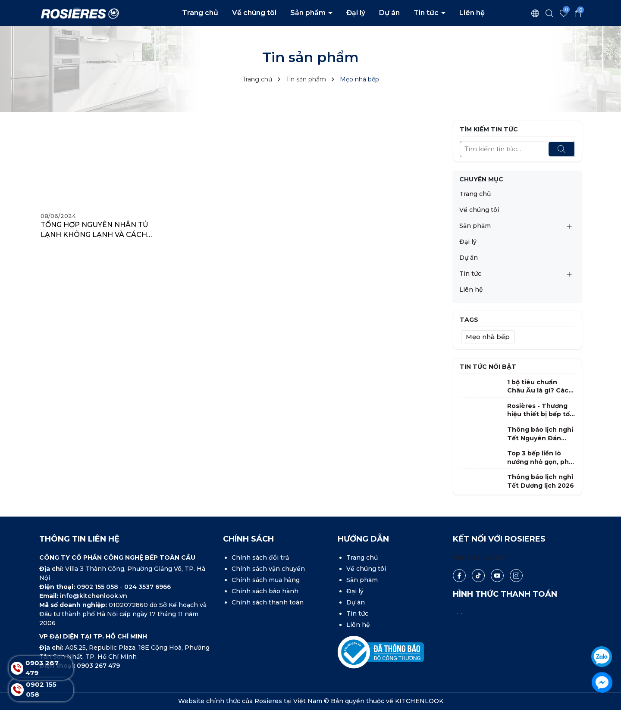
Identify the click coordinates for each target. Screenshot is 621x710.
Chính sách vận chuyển (268, 569)
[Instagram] (516, 575)
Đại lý (355, 13)
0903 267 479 (98, 666)
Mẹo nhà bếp (488, 337)
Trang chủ (200, 13)
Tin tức (427, 13)
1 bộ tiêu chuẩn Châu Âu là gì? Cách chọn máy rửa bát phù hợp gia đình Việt (540, 386)
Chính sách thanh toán (268, 602)
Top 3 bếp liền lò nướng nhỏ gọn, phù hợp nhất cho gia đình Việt (540, 457)
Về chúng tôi (254, 13)
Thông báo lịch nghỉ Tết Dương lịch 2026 (540, 481)
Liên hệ (472, 13)
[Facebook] (459, 575)
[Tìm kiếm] (561, 149)
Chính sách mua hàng (266, 580)
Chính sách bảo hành (265, 591)
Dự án (389, 13)
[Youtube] (497, 575)
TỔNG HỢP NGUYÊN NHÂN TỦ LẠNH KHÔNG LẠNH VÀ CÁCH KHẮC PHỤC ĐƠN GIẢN (94, 230)
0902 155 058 (98, 587)
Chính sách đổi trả (260, 557)
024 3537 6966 (147, 587)
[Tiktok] (478, 575)
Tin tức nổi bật (488, 367)
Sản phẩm (308, 13)
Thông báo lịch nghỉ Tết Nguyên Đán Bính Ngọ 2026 (540, 434)
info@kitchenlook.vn (93, 596)
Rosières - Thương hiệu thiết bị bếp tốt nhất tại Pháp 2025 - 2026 (540, 410)
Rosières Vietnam (480, 557)
